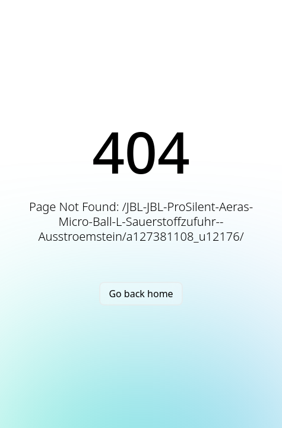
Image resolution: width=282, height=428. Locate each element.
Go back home (141, 293)
